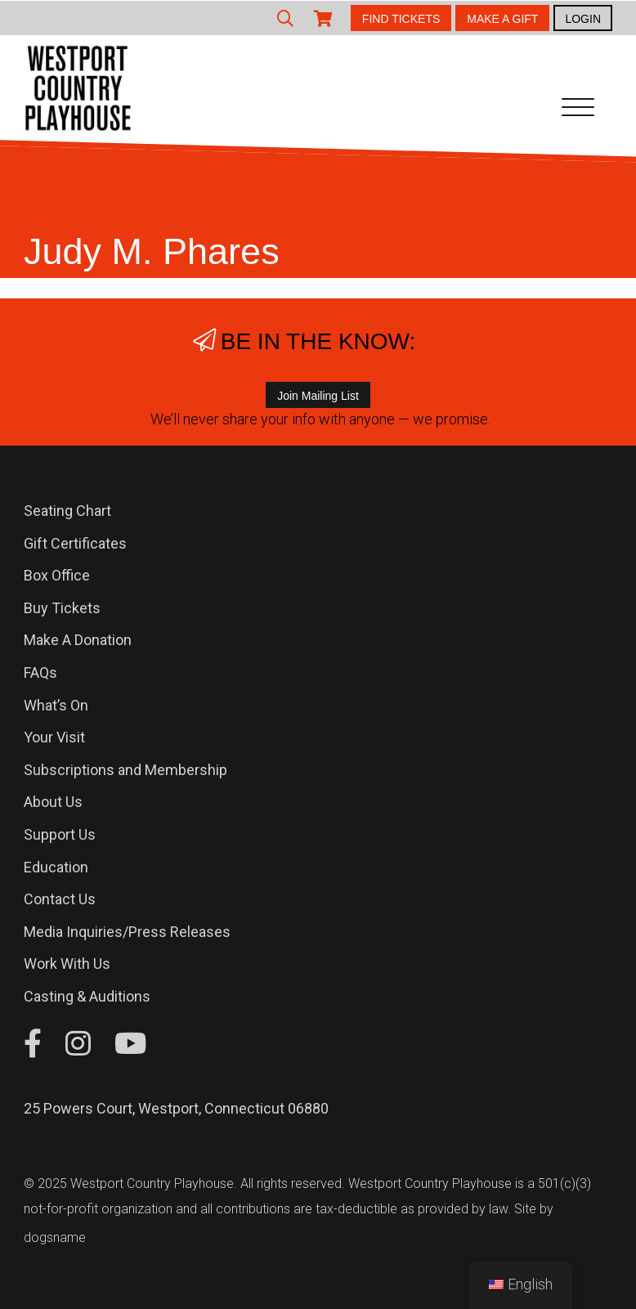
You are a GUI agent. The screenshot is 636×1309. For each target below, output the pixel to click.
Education (56, 867)
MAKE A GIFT (502, 18)
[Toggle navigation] (578, 110)
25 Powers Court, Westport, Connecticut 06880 (176, 1108)
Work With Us (67, 963)
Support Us (60, 834)
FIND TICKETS (401, 18)
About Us (53, 801)
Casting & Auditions (87, 996)
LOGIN (583, 18)
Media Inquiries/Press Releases (127, 931)
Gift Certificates (75, 543)
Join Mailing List (318, 395)
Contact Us (60, 899)
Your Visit (54, 737)
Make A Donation (78, 639)
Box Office (57, 575)
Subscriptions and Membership (125, 769)
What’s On (56, 705)
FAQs (40, 672)
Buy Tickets (62, 607)
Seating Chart (67, 510)
